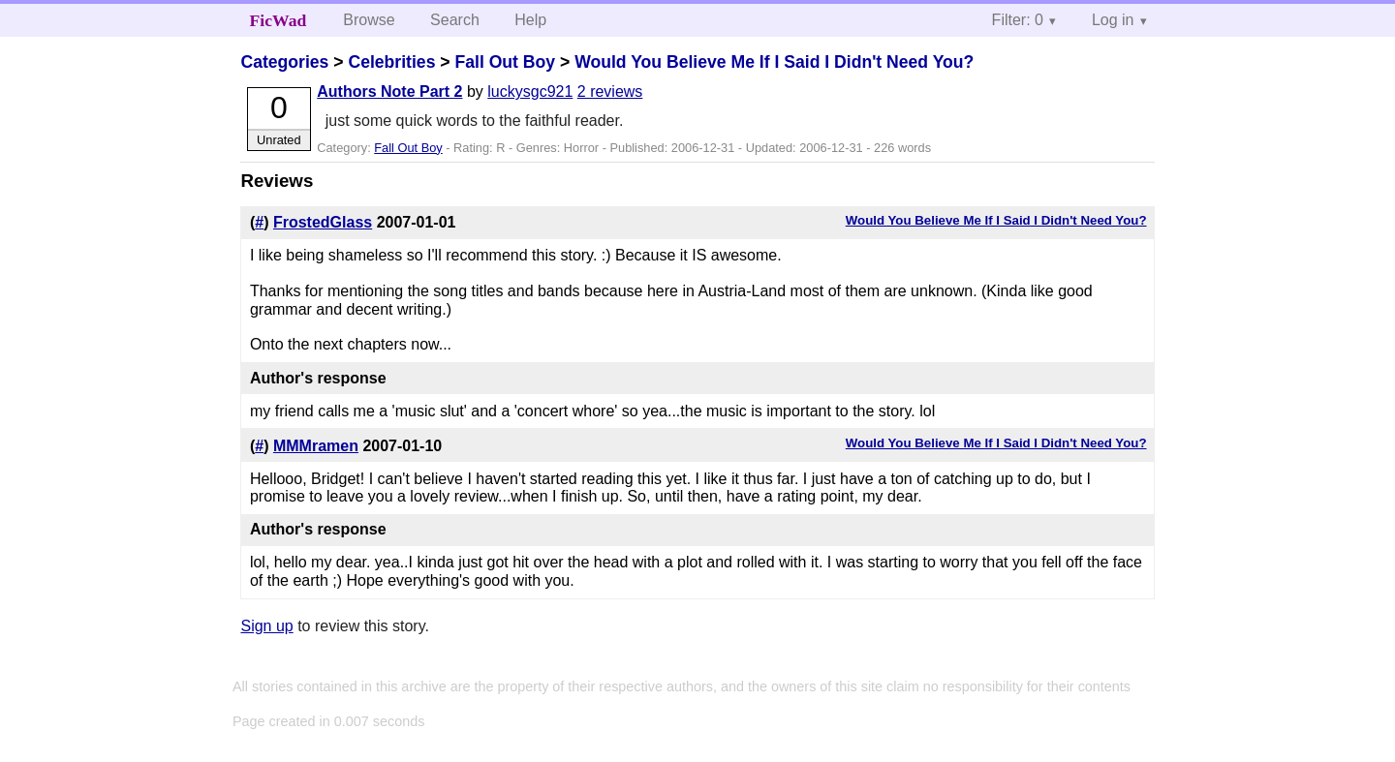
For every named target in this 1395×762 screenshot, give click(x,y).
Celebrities (391, 62)
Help (530, 20)
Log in (1113, 20)
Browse (368, 20)
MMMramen (315, 446)
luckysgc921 (530, 91)
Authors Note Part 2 (389, 91)
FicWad (278, 20)
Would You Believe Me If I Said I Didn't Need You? (774, 62)
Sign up (266, 626)
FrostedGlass (322, 222)
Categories (284, 62)
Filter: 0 (1017, 20)
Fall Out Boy (504, 62)
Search (455, 20)
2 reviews (610, 91)
